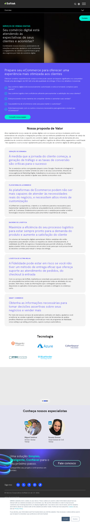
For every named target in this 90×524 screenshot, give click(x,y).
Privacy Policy (19, 509)
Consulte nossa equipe (17, 117)
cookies (70, 507)
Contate (85, 18)
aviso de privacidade (12, 497)
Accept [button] (65, 519)
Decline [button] (75, 519)
